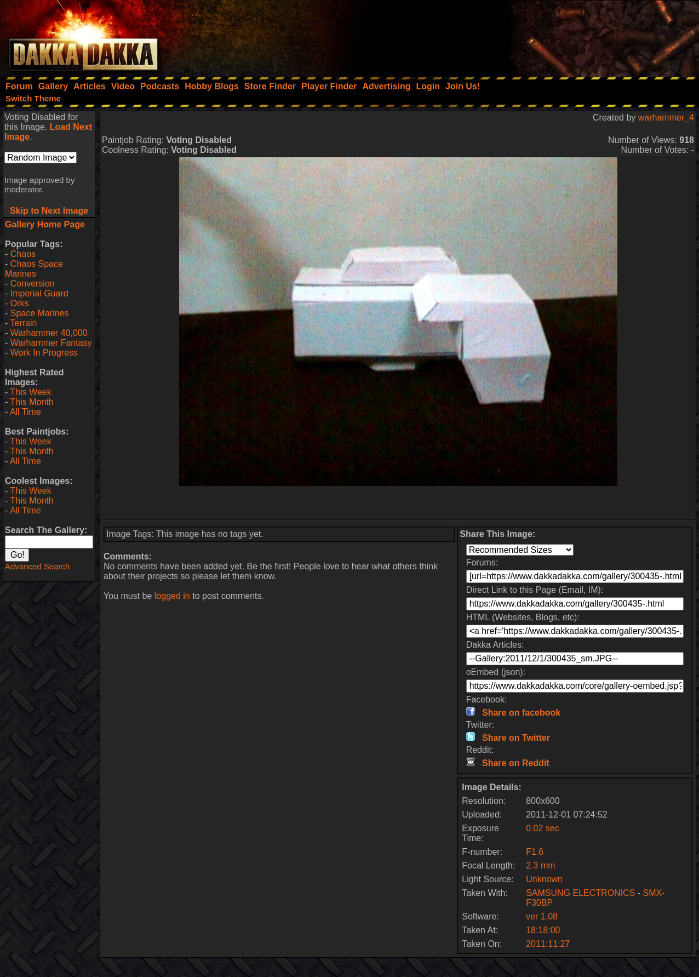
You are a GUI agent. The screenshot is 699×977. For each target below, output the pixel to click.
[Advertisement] (551, 35)
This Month (31, 402)
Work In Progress (44, 352)
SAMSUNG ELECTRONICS (580, 893)
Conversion (32, 283)
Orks (19, 303)
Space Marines (39, 313)
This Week (30, 392)
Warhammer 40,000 (49, 333)
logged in (172, 596)
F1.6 (534, 851)
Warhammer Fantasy (51, 342)
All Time (25, 411)
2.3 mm (540, 865)
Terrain (23, 323)
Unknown (544, 879)
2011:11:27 (548, 944)
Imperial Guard (39, 293)
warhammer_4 (666, 117)
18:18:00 (543, 930)
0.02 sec (542, 828)
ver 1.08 (542, 916)
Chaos (23, 254)
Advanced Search (37, 566)
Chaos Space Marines (34, 268)
